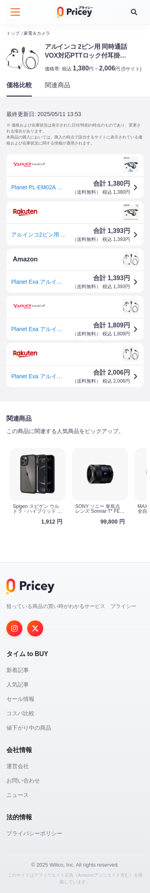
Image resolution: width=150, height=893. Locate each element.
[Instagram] (14, 628)
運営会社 (17, 766)
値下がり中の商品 (28, 727)
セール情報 (20, 699)
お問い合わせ (23, 780)
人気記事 (17, 684)
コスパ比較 (20, 713)
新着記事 (17, 670)
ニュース (17, 795)
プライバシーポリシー (34, 833)
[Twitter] (35, 628)
